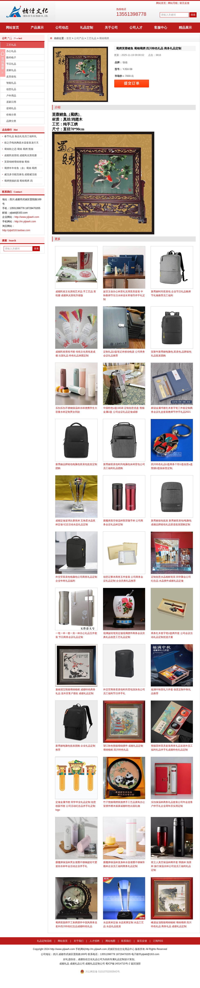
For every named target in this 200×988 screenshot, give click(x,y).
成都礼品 (64, 963)
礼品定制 (86, 27)
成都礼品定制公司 (95, 963)
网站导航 (173, 3)
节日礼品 (11, 63)
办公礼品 (11, 51)
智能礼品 (11, 82)
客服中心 (160, 27)
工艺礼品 (11, 44)
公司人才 (135, 27)
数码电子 (11, 57)
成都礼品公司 (77, 963)
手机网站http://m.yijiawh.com (91, 949)
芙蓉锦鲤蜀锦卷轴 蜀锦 (16, 161)
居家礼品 (11, 70)
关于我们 (78, 940)
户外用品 (11, 95)
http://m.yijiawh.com (25, 221)
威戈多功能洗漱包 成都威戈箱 (20, 174)
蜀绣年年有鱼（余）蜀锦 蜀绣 (20, 168)
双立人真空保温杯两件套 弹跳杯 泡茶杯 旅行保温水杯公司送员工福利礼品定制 (171, 866)
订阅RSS (158, 940)
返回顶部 (136, 963)
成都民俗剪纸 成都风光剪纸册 (20, 155)
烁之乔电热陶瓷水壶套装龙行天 (21, 142)
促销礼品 (11, 108)
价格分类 (11, 114)
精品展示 (185, 27)
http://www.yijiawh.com (26, 217)
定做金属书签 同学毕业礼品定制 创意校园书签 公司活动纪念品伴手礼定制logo (76, 806)
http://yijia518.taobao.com (16, 230)
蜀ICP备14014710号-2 (118, 963)
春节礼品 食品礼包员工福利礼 (20, 136)
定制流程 (12, 38)
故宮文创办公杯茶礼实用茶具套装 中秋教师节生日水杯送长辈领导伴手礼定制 (124, 295)
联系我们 (126, 940)
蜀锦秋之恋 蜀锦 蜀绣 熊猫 (18, 149)
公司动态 (61, 27)
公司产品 (79, 38)
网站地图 (110, 940)
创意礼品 (11, 89)
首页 (68, 38)
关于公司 (111, 27)
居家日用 (11, 102)
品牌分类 (11, 121)
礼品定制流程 (44, 940)
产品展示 (37, 27)
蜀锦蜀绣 (104, 38)
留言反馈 (184, 3)
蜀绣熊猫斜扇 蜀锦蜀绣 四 (18, 180)
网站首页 (161, 3)
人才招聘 (94, 940)
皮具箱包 (11, 76)
